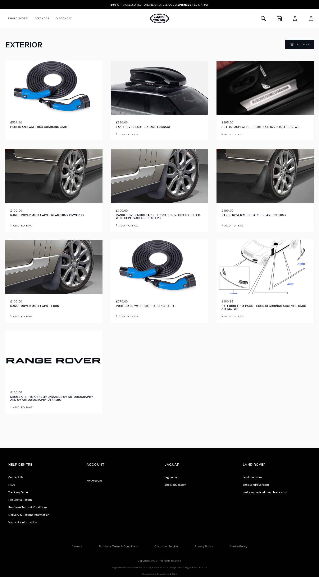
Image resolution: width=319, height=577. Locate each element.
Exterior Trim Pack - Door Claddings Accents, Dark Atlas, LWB (264, 307)
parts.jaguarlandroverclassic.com (265, 492)
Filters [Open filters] (303, 44)
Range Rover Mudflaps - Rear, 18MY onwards (47, 215)
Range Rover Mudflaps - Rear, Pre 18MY (254, 215)
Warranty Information (22, 522)
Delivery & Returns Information (28, 515)
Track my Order (18, 492)
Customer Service (166, 546)
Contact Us (15, 477)
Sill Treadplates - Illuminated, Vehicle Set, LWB (261, 127)
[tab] (42, 464)
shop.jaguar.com (175, 485)
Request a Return (20, 500)
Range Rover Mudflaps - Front (35, 306)
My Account (94, 480)
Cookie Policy (238, 546)
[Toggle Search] (263, 18)
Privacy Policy (204, 546)
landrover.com (252, 477)
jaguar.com (172, 477)
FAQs (11, 485)
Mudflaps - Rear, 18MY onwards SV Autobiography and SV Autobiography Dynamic (51, 398)
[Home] (279, 18)
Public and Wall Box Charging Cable (39, 127)
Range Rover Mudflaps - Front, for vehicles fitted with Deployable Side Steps (158, 216)
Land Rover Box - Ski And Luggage (143, 127)
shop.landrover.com (256, 485)
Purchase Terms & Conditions (27, 507)
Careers (77, 546)
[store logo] (159, 18)
